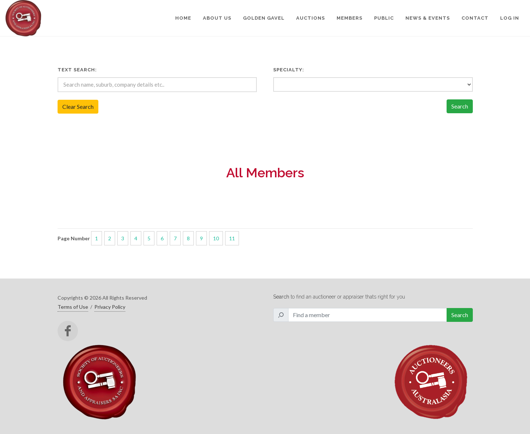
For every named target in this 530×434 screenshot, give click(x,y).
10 (216, 238)
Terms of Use (73, 307)
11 (232, 238)
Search (459, 106)
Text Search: (77, 69)
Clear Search (78, 106)
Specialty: (288, 69)
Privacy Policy (109, 307)
